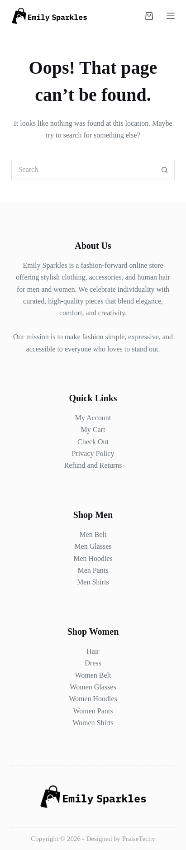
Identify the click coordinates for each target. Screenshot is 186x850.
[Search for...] (83, 170)
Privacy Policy (93, 453)
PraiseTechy (138, 838)
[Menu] (171, 16)
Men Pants (92, 570)
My (86, 429)
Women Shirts (93, 723)
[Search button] (164, 170)
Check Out (93, 442)
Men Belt (92, 534)
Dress (93, 663)
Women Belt (93, 675)
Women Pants (93, 711)
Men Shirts (93, 582)
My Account (93, 418)
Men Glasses (92, 546)
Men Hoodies (93, 558)
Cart (98, 429)
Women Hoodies (93, 699)
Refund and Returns (93, 465)
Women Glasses (93, 687)
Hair (92, 651)
